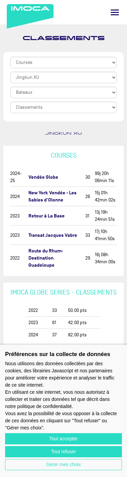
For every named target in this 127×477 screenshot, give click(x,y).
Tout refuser (63, 451)
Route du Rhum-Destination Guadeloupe (45, 258)
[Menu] (115, 12)
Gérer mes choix (63, 464)
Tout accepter (63, 438)
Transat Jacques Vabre (52, 235)
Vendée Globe (43, 177)
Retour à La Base (46, 216)
